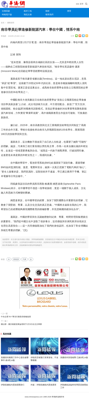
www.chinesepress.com (34, 397)
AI (9, 259)
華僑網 (3, 36)
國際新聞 (10, 23)
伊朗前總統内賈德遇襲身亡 (13, 385)
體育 (69, 11)
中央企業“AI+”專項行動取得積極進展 (16, 317)
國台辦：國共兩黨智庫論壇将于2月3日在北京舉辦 (21, 324)
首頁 (2, 23)
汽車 (24, 259)
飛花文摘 (28, 14)
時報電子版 (7, 14)
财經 (47, 11)
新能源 (16, 259)
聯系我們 (49, 14)
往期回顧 (6, 11)
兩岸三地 (28, 11)
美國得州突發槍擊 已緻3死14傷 (74, 357)
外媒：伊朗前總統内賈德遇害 (43, 385)
